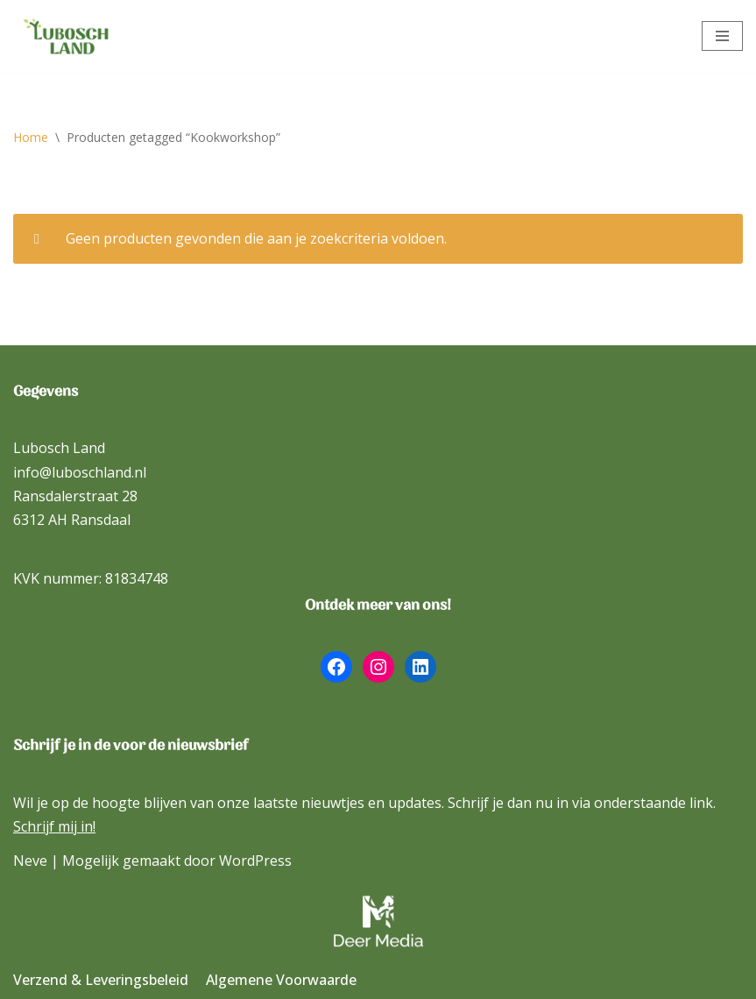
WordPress (255, 860)
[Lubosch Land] (65, 36)
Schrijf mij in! (54, 826)
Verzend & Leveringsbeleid (100, 979)
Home (30, 137)
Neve (30, 860)
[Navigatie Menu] (722, 36)
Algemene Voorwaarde (281, 979)
